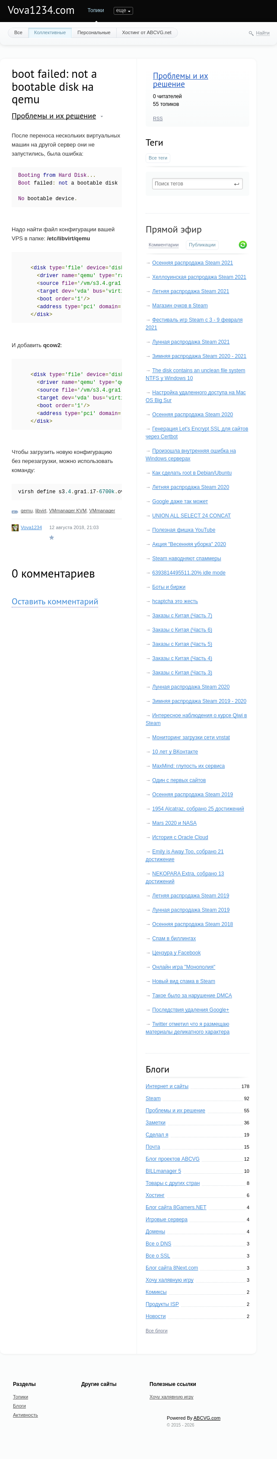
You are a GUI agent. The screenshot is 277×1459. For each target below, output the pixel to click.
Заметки (156, 1123)
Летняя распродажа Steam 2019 (190, 896)
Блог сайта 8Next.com (172, 1268)
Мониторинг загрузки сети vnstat (191, 737)
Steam (153, 1098)
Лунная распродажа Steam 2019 (190, 910)
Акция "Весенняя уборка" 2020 (189, 544)
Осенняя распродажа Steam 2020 (192, 415)
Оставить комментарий (55, 601)
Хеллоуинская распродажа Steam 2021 (199, 277)
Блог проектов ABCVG (173, 1159)
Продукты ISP (162, 1304)
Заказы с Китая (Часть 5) (182, 644)
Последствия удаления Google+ (190, 1010)
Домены (155, 1232)
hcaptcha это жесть (175, 601)
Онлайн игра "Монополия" (183, 967)
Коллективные (50, 32)
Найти (263, 32)
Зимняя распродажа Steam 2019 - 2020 (199, 701)
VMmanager (102, 510)
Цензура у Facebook (176, 953)
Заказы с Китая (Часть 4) (182, 658)
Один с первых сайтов (179, 780)
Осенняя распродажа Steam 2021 (192, 263)
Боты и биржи (168, 587)
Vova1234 (31, 527)
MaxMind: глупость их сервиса (188, 766)
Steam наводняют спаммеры (186, 559)
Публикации (202, 244)
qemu (27, 510)
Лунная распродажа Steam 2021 (190, 342)
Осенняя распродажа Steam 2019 (192, 795)
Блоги (121, 10)
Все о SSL (158, 1256)
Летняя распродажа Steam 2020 (190, 487)
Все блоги (157, 1330)
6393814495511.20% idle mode (188, 573)
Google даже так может (180, 501)
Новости (156, 1316)
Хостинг (155, 1195)
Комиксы (156, 1292)
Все (18, 32)
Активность (25, 1414)
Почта (153, 1147)
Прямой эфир (174, 229)
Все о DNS (158, 1244)
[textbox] (197, 183)
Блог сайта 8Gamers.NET (176, 1207)
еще (145, 10)
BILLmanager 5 (163, 1171)
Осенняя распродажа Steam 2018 (192, 924)
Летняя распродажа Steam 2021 (190, 291)
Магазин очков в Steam (179, 306)
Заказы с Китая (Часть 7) (182, 616)
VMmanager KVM (68, 510)
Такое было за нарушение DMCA (192, 996)
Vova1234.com (41, 10)
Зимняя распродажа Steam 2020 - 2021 (199, 356)
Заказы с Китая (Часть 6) (182, 630)
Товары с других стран (173, 1183)
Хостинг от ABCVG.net (147, 32)
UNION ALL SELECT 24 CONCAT (191, 516)
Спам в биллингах (174, 938)
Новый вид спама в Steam (183, 981)
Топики (96, 10)
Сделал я (157, 1135)
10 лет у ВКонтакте (175, 752)
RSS (158, 118)
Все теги (158, 157)
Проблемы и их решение (180, 79)
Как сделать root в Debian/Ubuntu (192, 473)
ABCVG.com (207, 1418)
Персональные (93, 32)
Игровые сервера (167, 1219)
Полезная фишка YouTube (183, 530)
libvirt (41, 510)
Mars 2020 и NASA (174, 823)
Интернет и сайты (167, 1086)
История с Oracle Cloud (180, 837)
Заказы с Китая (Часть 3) (182, 673)
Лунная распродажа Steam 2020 (190, 687)
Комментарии (163, 244)
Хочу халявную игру (170, 1280)
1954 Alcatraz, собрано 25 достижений (198, 809)
